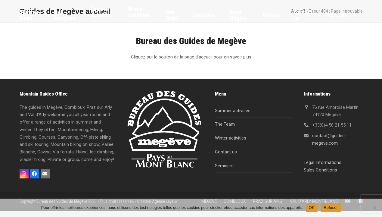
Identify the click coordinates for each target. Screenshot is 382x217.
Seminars (224, 165)
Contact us (226, 152)
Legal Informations (322, 162)
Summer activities (232, 110)
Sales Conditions (320, 170)
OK (312, 207)
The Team (225, 124)
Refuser (331, 207)
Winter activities (230, 138)
